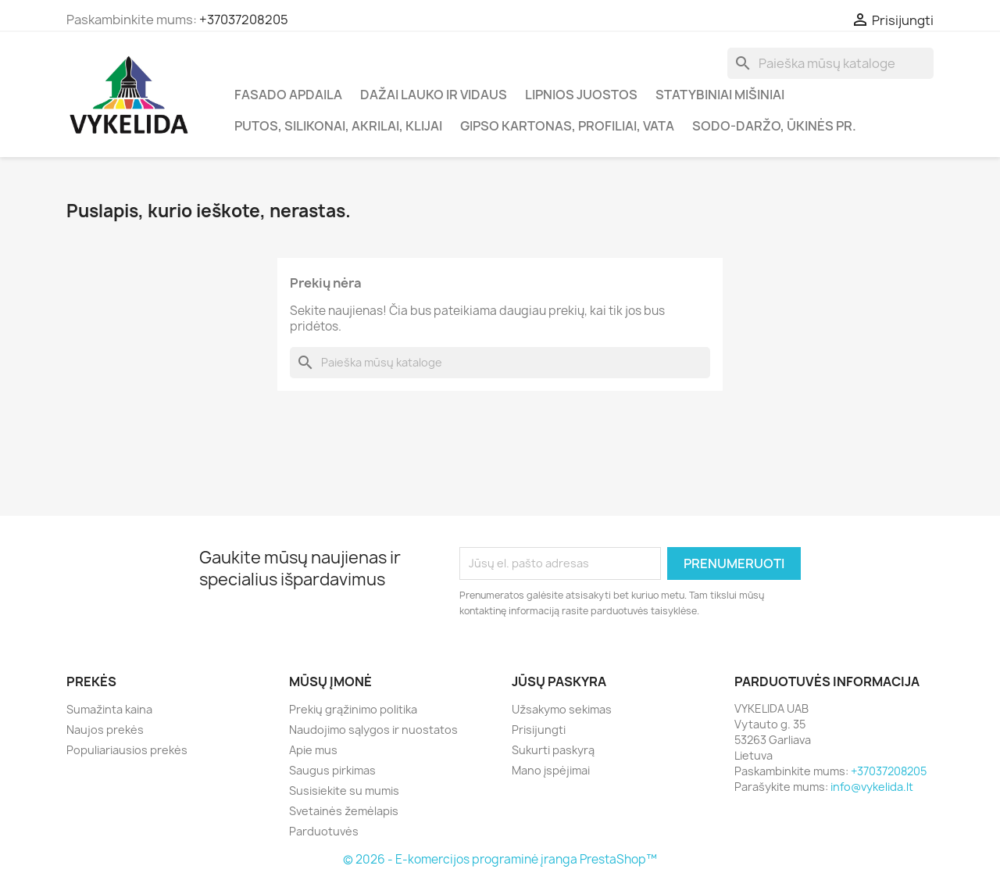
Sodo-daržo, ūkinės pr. (774, 125)
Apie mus (313, 749)
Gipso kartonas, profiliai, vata (567, 125)
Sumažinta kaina (109, 709)
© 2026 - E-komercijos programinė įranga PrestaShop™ (500, 859)
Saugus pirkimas (332, 770)
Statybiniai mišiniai (719, 94)
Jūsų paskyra (559, 681)
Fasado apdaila (288, 94)
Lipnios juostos (581, 94)
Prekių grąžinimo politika (353, 709)
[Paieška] (830, 63)
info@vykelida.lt (871, 786)
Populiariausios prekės (127, 749)
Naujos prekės (105, 729)
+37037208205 (243, 19)
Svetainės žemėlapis (343, 810)
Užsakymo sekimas (562, 709)
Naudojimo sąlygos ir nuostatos (373, 729)
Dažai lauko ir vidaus (433, 94)
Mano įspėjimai (551, 770)
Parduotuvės (324, 831)
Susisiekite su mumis (344, 790)
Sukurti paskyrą (553, 749)
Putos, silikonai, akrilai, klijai (338, 125)
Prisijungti (539, 729)
